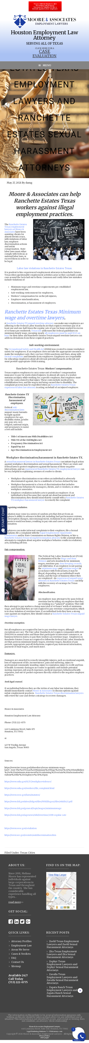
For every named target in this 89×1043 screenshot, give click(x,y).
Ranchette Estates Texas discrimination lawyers (59, 693)
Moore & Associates (42, 690)
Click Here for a (44, 48)
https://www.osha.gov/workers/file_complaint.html (29, 788)
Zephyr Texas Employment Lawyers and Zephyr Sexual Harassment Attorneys (62, 966)
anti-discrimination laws (14, 408)
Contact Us (17, 962)
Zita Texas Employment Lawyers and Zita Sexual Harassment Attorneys (62, 954)
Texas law (36, 330)
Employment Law (21, 945)
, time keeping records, (70, 563)
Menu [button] (47, 65)
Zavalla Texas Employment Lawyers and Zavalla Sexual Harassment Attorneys (62, 978)
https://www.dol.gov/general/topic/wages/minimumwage (33, 808)
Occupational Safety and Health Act (26, 349)
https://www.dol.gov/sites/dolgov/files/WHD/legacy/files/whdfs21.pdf (38, 801)
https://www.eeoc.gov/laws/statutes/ (22, 795)
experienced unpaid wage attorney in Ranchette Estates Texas (60, 579)
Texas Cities (27, 852)
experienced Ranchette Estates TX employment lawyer (52, 469)
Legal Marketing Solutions (35, 1031)
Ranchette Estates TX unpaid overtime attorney (30, 323)
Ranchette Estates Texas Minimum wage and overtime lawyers (43, 315)
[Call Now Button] (82, 1036)
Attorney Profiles (21, 941)
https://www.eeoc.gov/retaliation (21, 828)
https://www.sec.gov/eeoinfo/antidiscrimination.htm (30, 835)
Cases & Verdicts (21, 953)
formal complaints (14, 356)
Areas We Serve (20, 949)
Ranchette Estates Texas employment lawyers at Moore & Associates (16, 228)
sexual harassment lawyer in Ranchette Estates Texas (33, 461)
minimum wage (50, 568)
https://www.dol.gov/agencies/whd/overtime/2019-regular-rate (35, 815)
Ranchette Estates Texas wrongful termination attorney (32, 538)
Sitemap (16, 966)
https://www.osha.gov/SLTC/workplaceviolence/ (28, 781)
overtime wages (71, 568)
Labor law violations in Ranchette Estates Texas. (44, 268)
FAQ (13, 958)
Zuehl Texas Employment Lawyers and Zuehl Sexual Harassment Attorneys (63, 944)
